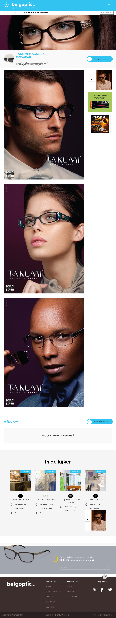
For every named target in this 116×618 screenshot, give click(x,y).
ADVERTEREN (71, 597)
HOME (48, 587)
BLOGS (69, 587)
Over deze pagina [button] (106, 13)
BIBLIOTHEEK (72, 592)
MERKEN (49, 597)
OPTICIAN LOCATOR (54, 592)
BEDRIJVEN (50, 602)
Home (11, 13)
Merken (20, 13)
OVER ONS (50, 607)
